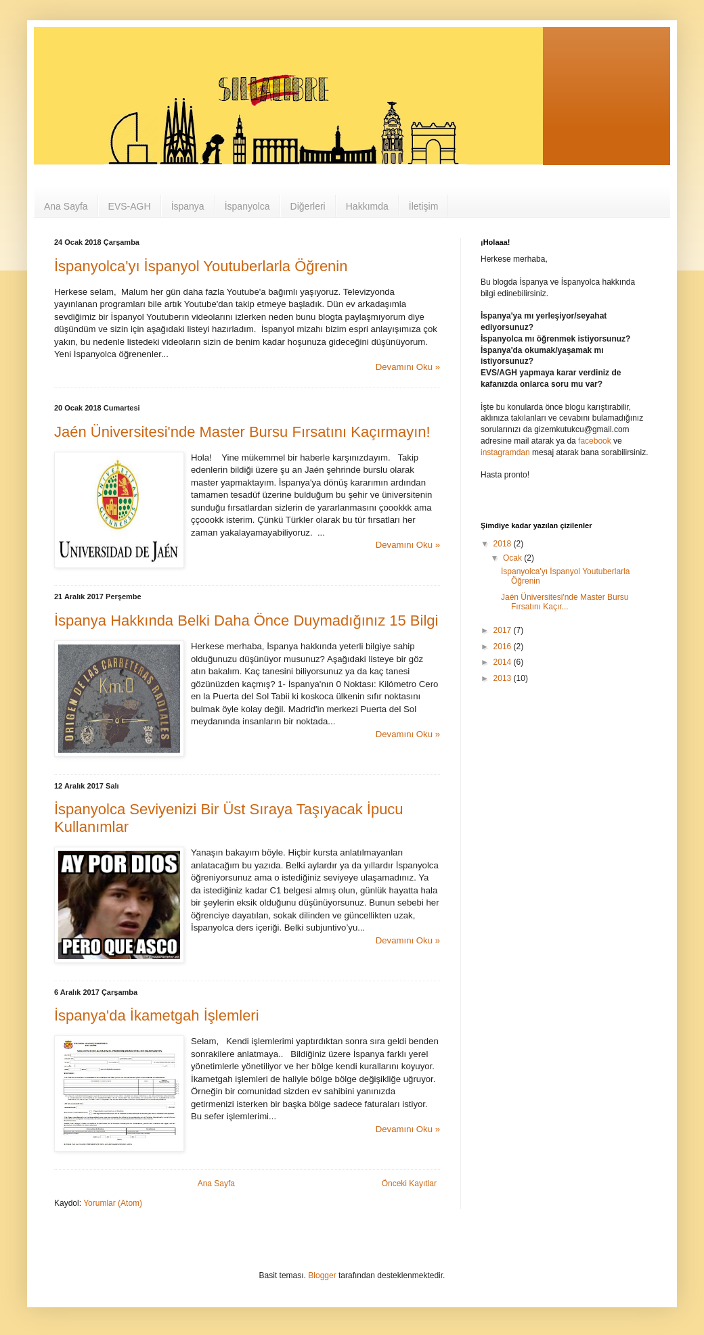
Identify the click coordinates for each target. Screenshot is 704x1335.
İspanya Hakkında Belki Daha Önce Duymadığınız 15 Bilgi (246, 620)
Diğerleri (308, 206)
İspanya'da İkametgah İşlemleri (156, 1015)
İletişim (424, 206)
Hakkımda (367, 206)
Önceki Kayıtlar (409, 1183)
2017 (503, 630)
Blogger (322, 1275)
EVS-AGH (129, 206)
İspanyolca (247, 206)
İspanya (187, 206)
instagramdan (505, 452)
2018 (503, 543)
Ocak (513, 558)
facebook (594, 441)
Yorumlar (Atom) (112, 1203)
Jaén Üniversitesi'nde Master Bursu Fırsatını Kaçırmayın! (242, 431)
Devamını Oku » (408, 367)
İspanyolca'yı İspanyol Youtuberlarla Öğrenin (200, 266)
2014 (503, 662)
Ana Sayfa (66, 206)
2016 (503, 646)
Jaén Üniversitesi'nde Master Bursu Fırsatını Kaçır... (564, 601)
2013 (503, 678)
